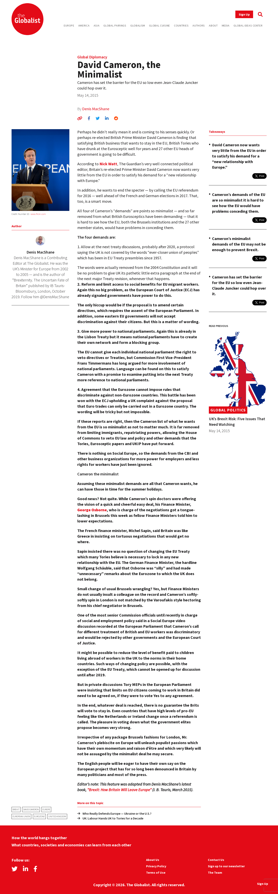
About (213, 25)
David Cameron (31, 809)
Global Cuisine (159, 25)
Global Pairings (114, 25)
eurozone (39, 816)
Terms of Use (155, 872)
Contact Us (216, 860)
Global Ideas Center (248, 25)
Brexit (16, 809)
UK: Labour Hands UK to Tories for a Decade (110, 818)
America (84, 25)
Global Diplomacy (92, 56)
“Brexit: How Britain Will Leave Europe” (119, 789)
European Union (21, 816)
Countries (181, 25)
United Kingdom (57, 816)
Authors (199, 25)
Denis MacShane (95, 108)
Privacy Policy (156, 866)
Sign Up (244, 14)
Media (226, 25)
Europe (69, 25)
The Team (215, 872)
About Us (152, 860)
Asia (97, 25)
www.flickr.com (38, 213)
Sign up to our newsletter (226, 866)
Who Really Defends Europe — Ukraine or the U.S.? (114, 813)
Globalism (137, 25)
